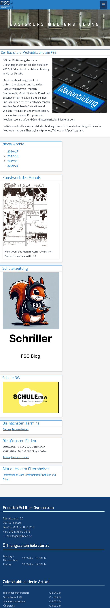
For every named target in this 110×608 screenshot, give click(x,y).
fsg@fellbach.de (22, 536)
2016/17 (12, 151)
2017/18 (12, 156)
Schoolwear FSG (12, 597)
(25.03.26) (55, 601)
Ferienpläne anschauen (16, 457)
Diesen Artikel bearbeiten (53, 572)
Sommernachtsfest (14, 601)
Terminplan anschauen (16, 429)
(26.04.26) (55, 592)
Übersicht (9, 605)
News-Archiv (13, 144)
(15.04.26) (55, 597)
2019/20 (12, 160)
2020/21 (12, 165)
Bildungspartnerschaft (16, 592)
